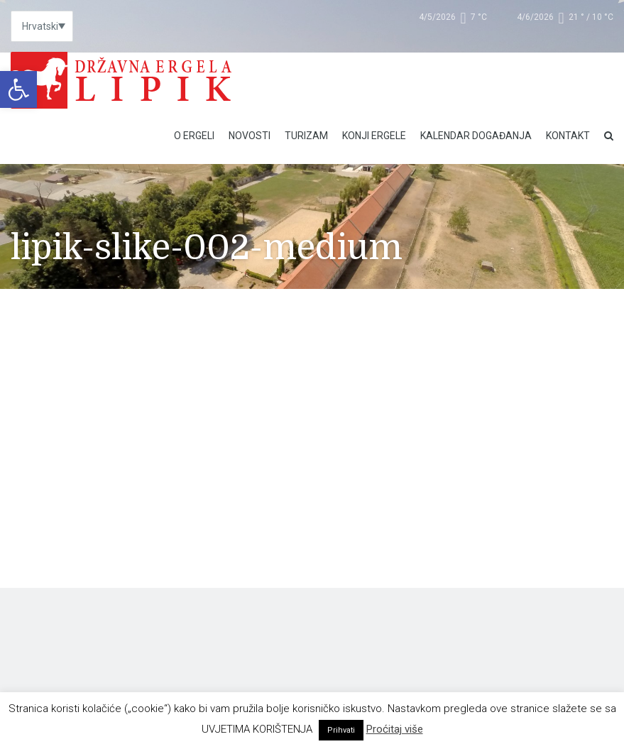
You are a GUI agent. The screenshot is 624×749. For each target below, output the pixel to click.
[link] (18, 89)
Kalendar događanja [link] (476, 135)
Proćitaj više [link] (394, 729)
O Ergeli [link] (194, 135)
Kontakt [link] (568, 135)
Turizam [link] (306, 135)
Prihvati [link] (341, 730)
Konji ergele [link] (374, 135)
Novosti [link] (249, 135)
